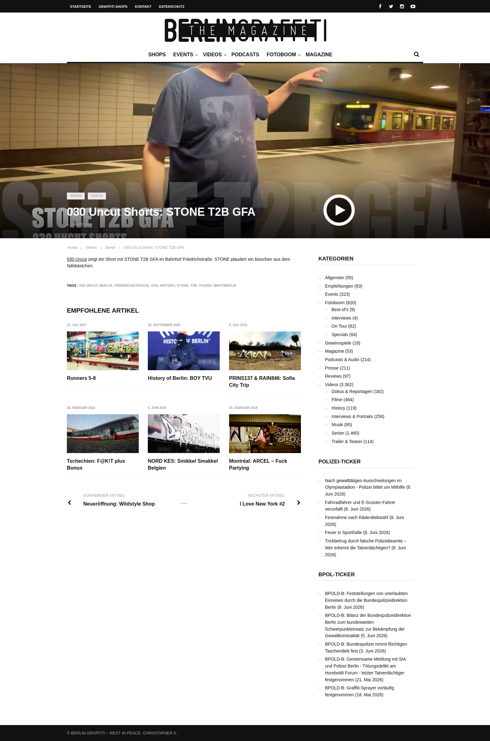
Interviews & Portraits (352, 416)
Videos (214, 55)
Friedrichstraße (131, 285)
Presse (332, 367)
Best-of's (340, 309)
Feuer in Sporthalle (343, 532)
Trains (205, 285)
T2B (193, 285)
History (167, 285)
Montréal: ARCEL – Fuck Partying (258, 464)
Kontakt (143, 6)
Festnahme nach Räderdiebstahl (356, 517)
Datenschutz (172, 6)
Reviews (333, 376)
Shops (157, 54)
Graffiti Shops (113, 6)
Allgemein (334, 277)
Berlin (105, 285)
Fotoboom (283, 55)
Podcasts (245, 54)
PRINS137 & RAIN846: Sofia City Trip (262, 382)
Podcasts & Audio (342, 359)
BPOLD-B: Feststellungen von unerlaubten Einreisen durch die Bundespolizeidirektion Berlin (366, 600)
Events (184, 55)
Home (73, 247)
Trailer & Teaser (347, 441)
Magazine (319, 54)
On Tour (339, 326)
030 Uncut (77, 259)
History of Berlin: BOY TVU (180, 378)
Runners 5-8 (81, 378)
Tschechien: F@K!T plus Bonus (96, 464)
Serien (76, 196)
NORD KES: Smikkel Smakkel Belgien (183, 464)
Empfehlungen (339, 286)
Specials (340, 334)
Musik (337, 424)
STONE (182, 285)
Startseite (80, 6)
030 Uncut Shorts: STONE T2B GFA (154, 247)
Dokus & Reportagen (352, 391)
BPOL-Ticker (336, 574)
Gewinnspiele (338, 342)
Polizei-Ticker (339, 462)
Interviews (341, 317)
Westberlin (224, 285)
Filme (337, 399)
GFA (154, 285)
